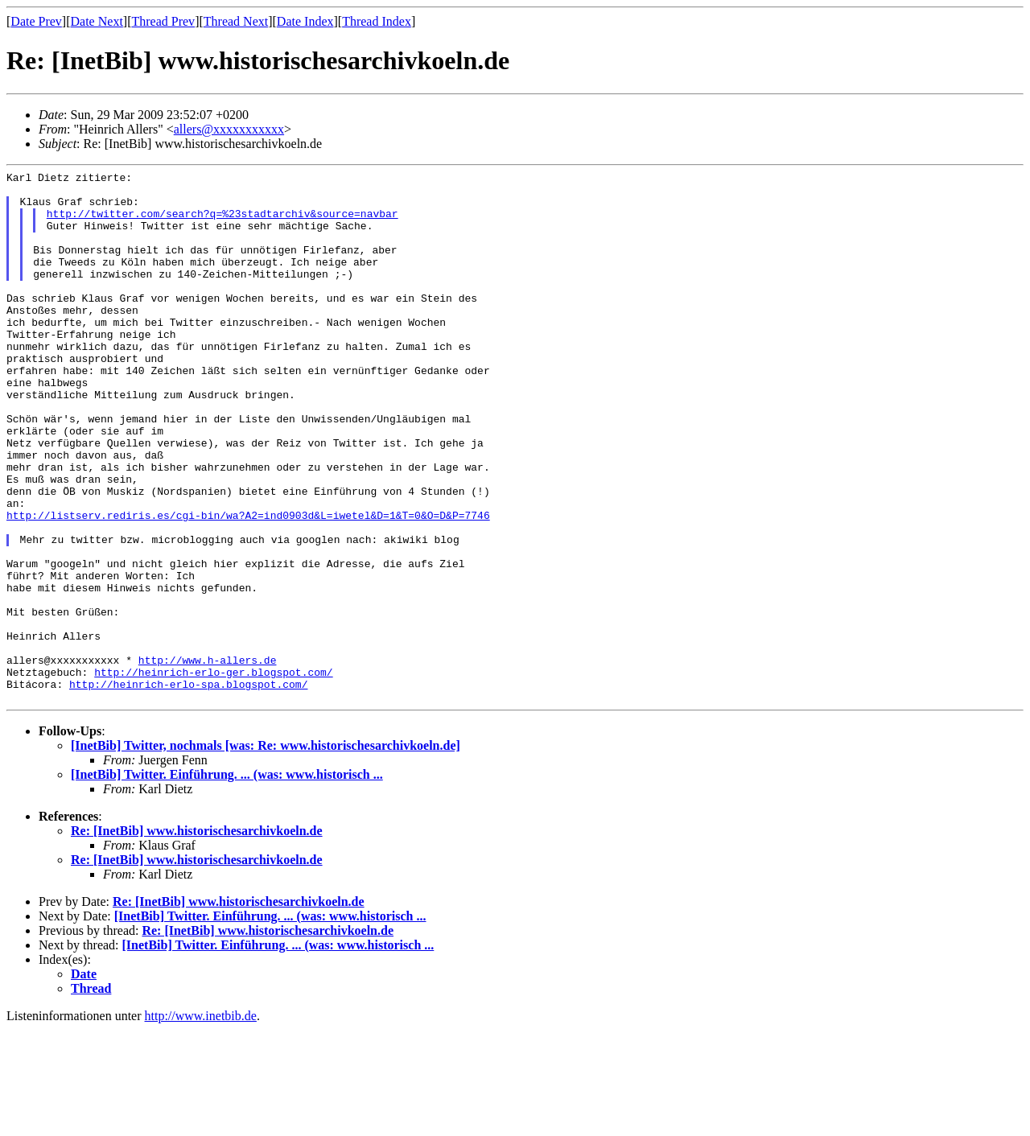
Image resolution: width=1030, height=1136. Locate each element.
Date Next (97, 21)
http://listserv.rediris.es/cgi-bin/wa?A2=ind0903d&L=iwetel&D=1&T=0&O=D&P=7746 (248, 585)
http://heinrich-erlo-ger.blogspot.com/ (213, 773)
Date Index (305, 21)
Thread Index (376, 21)
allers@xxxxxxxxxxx (229, 129)
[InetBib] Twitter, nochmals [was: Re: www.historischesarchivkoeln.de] (265, 851)
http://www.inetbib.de (201, 1122)
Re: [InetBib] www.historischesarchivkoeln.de (197, 937)
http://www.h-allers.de (207, 758)
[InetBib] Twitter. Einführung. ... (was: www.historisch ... (227, 880)
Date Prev (36, 21)
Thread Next (236, 21)
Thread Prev (163, 21)
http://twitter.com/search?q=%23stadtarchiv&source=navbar (222, 223)
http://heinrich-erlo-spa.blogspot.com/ (188, 787)
